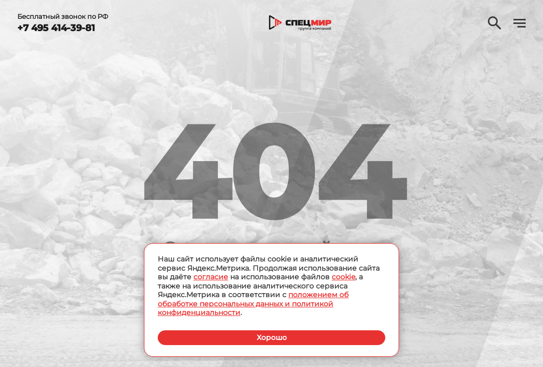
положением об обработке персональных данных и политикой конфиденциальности (253, 303)
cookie (343, 276)
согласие (210, 276)
